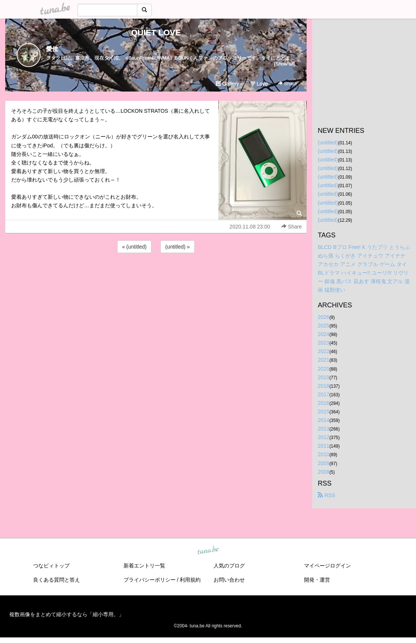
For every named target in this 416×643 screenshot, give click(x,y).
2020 (323, 369)
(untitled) (328, 142)
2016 (323, 403)
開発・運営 (317, 580)
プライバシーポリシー (150, 580)
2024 (323, 334)
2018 (323, 386)
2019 (323, 377)
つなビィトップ (51, 566)
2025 (323, 326)
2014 (323, 420)
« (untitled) (134, 247)
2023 (323, 343)
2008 (323, 472)
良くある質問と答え (56, 580)
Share (287, 83)
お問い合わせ (229, 580)
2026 (323, 317)
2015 (323, 412)
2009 (323, 463)
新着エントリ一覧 (144, 566)
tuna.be (207, 550)
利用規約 (190, 580)
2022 (323, 351)
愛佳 (52, 49)
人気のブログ (229, 566)
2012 (323, 437)
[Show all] (284, 64)
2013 (323, 429)
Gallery (227, 84)
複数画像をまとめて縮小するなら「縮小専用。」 (66, 614)
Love (259, 84)
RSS (326, 495)
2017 (323, 394)
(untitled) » (177, 247)
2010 (323, 454)
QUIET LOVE (155, 32)
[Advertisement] (156, 274)
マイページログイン (327, 566)
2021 (323, 360)
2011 (323, 446)
